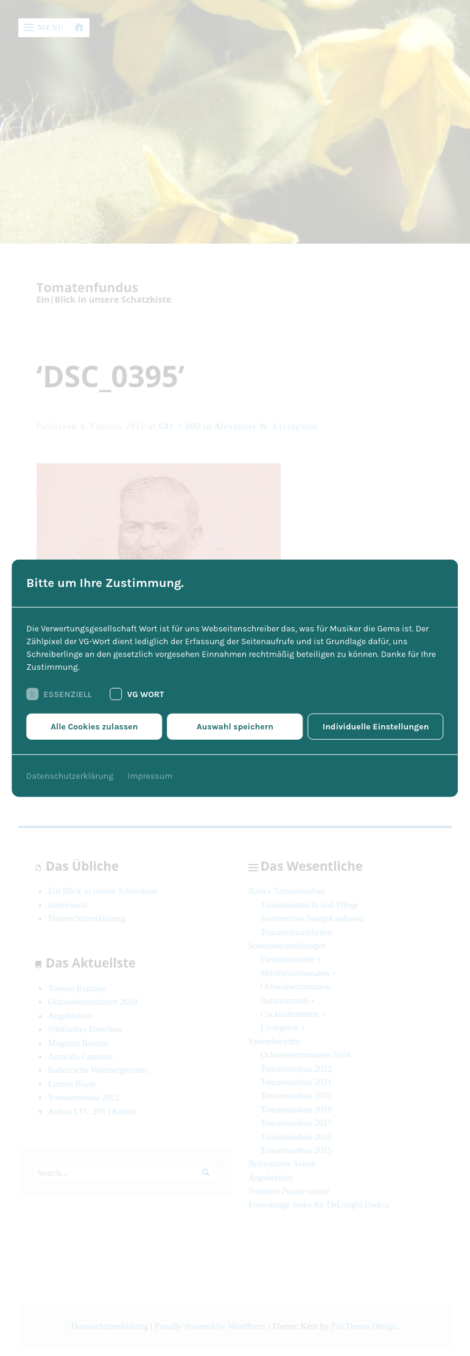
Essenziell (58, 694)
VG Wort (137, 694)
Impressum (150, 776)
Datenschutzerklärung (69, 776)
